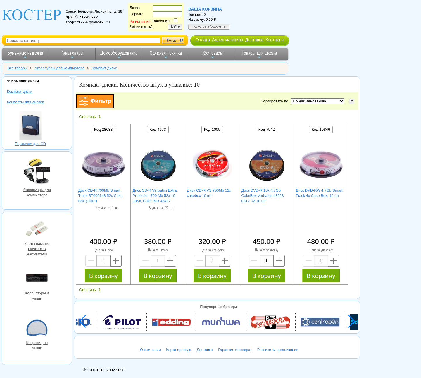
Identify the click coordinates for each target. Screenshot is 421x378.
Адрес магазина (227, 39)
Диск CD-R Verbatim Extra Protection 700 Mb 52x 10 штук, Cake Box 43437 (155, 195)
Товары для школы (259, 54)
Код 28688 (103, 129)
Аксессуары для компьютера (37, 172)
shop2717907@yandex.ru (87, 22)
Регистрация (140, 22)
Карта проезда (178, 350)
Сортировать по (275, 101)
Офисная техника (166, 54)
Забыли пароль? (141, 26)
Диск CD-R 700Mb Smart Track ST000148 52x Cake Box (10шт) (100, 195)
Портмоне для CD (30, 126)
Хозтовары (212, 54)
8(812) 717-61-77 (81, 17)
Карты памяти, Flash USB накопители (37, 229)
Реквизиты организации (278, 350)
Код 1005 (212, 129)
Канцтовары (72, 54)
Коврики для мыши (37, 328)
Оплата (202, 39)
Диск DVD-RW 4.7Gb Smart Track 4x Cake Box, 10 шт (319, 193)
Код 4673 (158, 129)
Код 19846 (321, 129)
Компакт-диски (19, 91)
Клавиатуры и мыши (37, 279)
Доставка (254, 39)
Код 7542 (266, 129)
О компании (150, 350)
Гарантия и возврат (235, 350)
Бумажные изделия (25, 54)
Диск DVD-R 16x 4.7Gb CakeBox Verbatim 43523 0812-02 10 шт (262, 195)
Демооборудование (119, 54)
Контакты (274, 39)
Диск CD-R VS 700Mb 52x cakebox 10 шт (209, 193)
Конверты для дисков (25, 102)
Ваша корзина (205, 9)
